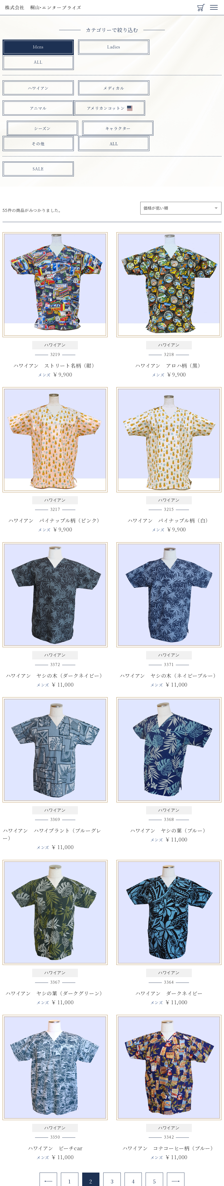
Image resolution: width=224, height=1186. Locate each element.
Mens (37, 47)
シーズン (112, 93)
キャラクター (186, 93)
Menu (214, 5)
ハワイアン (37, 73)
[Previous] (47, 1152)
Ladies (112, 47)
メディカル (112, 73)
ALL (186, 47)
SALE (37, 139)
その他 (37, 113)
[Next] (176, 1152)
